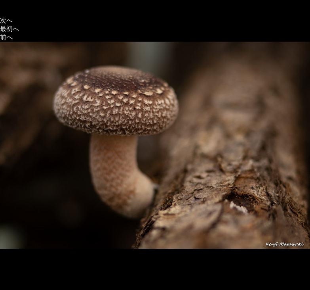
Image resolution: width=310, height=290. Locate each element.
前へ (6, 37)
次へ (6, 20)
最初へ (9, 28)
